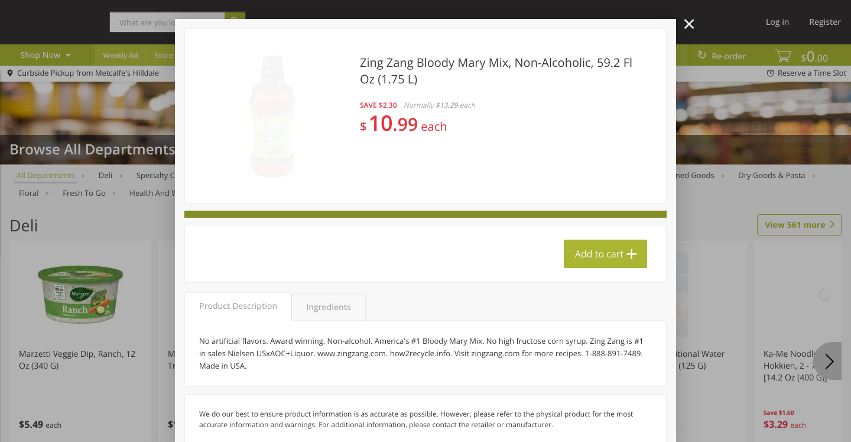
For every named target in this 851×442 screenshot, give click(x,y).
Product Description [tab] (238, 306)
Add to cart (599, 253)
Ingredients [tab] (328, 307)
